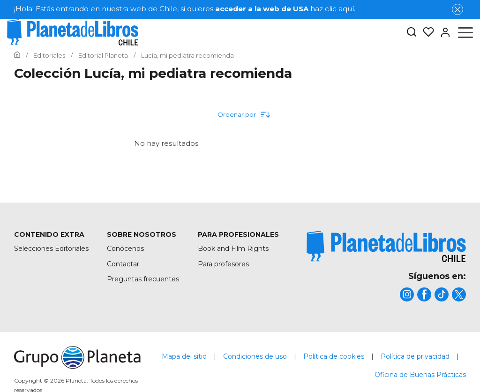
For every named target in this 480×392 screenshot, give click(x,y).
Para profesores (223, 264)
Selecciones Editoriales (51, 248)
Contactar (123, 264)
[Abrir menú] (465, 32)
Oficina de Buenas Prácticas (420, 374)
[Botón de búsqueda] (411, 32)
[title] (386, 246)
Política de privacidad (415, 356)
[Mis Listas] (425, 32)
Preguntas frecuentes (143, 279)
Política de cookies (333, 356)
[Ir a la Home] (17, 55)
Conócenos (125, 248)
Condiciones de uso (255, 356)
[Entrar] (442, 32)
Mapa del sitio (184, 356)
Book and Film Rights (233, 248)
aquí (346, 8)
